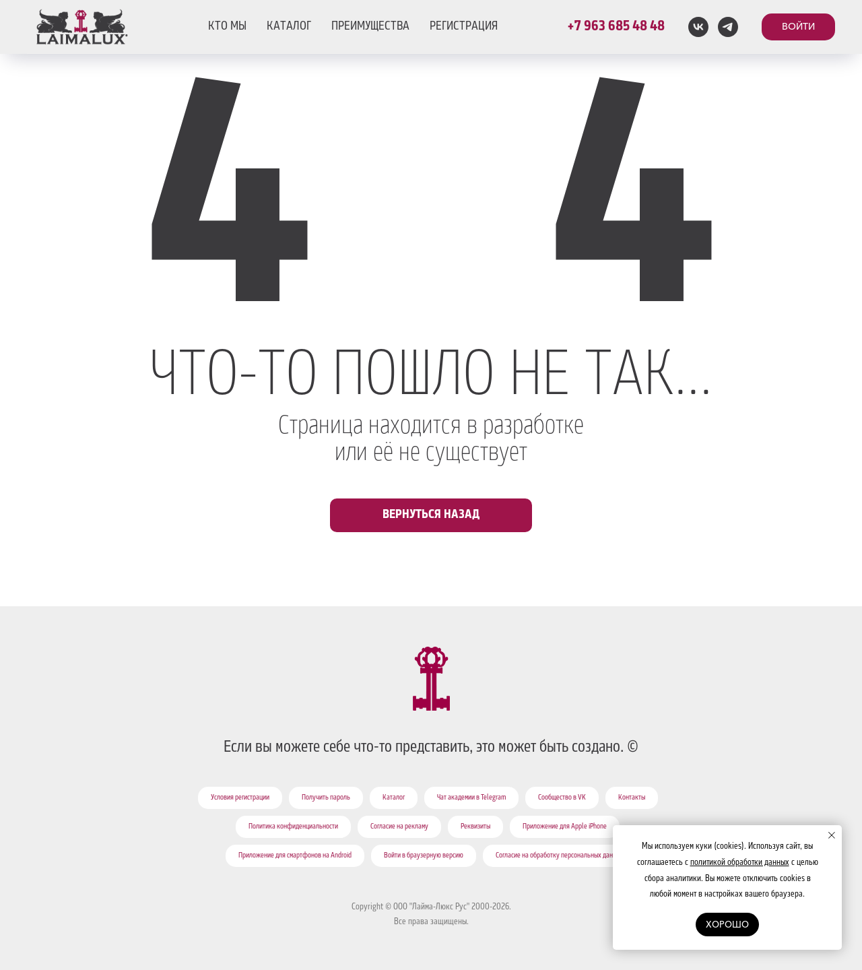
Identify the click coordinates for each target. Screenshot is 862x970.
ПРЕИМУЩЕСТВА (370, 27)
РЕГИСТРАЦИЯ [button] (464, 27)
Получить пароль (326, 798)
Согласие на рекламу (399, 827)
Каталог (394, 798)
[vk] (698, 27)
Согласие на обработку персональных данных (560, 856)
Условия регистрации (240, 798)
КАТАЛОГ (289, 27)
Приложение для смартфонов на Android (295, 856)
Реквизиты (475, 827)
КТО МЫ (227, 27)
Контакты (631, 798)
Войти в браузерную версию (423, 856)
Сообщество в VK (562, 798)
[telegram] (728, 27)
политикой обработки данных (739, 863)
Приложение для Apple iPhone (565, 827)
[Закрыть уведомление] (831, 835)
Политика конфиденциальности (293, 827)
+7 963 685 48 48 (616, 27)
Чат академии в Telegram (471, 798)
